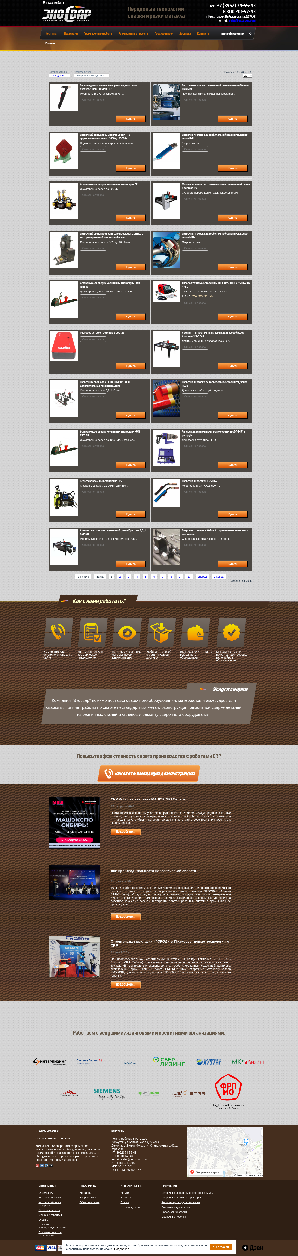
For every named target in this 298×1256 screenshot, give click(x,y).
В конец (219, 576)
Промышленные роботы (98, 33)
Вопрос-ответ (88, 1197)
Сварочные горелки (174, 1216)
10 (188, 576)
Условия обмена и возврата (50, 1204)
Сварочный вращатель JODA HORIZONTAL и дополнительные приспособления (105, 384)
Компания (52, 33)
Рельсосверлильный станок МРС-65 (101, 481)
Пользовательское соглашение (50, 1234)
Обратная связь (90, 1202)
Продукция (71, 33)
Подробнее (121, 1249)
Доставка (185, 33)
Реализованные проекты (133, 33)
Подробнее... (125, 831)
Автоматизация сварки (176, 1207)
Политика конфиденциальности (52, 1226)
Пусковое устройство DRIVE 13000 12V (102, 332)
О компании (46, 1192)
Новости (126, 1197)
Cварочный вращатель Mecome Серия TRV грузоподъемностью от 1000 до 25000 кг (105, 136)
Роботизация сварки (174, 1211)
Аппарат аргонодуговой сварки (181, 1202)
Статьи (125, 1202)
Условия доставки (50, 1197)
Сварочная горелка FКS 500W (199, 481)
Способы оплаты (49, 1210)
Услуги (125, 1192)
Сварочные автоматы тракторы (181, 1197)
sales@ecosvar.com (242, 20)
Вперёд (202, 576)
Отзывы (44, 1219)
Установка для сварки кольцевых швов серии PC (109, 184)
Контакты (203, 33)
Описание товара (93, 99)
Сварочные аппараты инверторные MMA (187, 1192)
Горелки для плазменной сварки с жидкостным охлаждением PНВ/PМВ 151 (108, 87)
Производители (164, 33)
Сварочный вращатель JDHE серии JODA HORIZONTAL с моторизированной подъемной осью (111, 235)
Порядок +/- (58, 75)
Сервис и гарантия (50, 1214)
